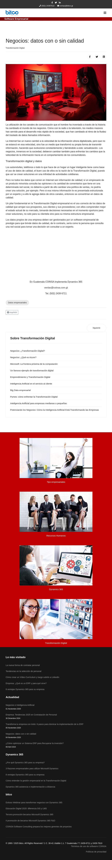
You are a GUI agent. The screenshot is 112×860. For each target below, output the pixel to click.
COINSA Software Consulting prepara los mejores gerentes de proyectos (39, 826)
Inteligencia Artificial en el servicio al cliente (31, 383)
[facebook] (52, 2)
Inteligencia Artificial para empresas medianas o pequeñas (38, 403)
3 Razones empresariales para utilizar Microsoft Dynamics (32, 768)
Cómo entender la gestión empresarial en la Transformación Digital (36, 780)
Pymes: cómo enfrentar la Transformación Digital (33, 396)
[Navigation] (105, 12)
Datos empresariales (17, 302)
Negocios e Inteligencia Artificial (56, 707)
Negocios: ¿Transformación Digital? (27, 351)
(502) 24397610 (47, 6)
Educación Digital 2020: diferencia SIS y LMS (26, 808)
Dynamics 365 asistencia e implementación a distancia (30, 787)
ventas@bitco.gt (66, 6)
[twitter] (56, 2)
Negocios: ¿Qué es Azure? (23, 357)
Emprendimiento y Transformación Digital (30, 377)
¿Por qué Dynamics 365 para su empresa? (25, 762)
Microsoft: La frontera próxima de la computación (34, 364)
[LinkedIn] (60, 2)
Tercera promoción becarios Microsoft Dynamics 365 (29, 814)
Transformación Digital (15, 48)
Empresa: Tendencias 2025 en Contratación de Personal (56, 717)
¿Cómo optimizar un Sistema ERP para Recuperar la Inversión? (56, 745)
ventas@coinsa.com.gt (56, 287)
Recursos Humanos (56, 535)
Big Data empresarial (20, 390)
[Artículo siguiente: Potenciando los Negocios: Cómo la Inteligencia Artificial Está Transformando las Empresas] (96, 328)
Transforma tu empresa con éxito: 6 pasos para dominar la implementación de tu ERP (56, 726)
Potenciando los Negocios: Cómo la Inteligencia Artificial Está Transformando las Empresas (54, 410)
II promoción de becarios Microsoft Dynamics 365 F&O (30, 820)
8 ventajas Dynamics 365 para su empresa (25, 774)
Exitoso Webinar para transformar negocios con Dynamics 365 (34, 802)
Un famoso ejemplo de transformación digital (32, 370)
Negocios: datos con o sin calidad (56, 736)
